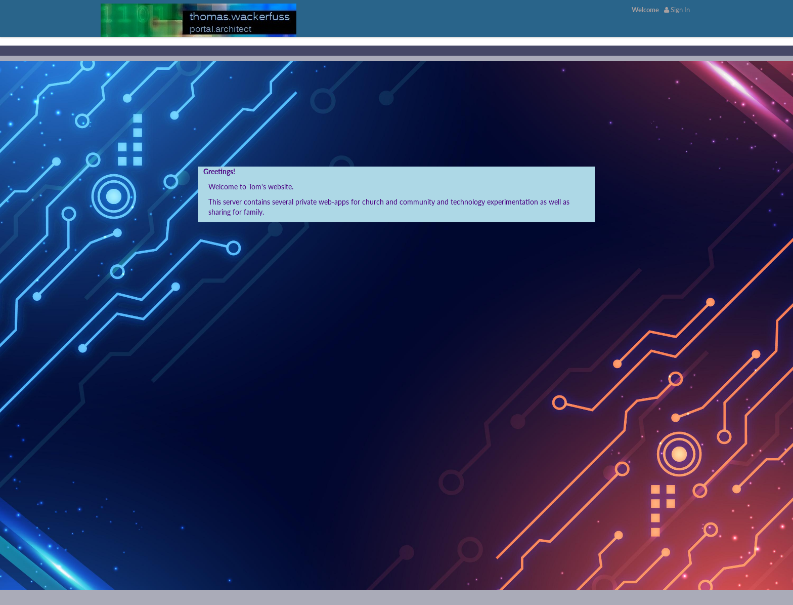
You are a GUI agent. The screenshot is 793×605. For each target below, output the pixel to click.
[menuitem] (645, 10)
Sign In (677, 10)
